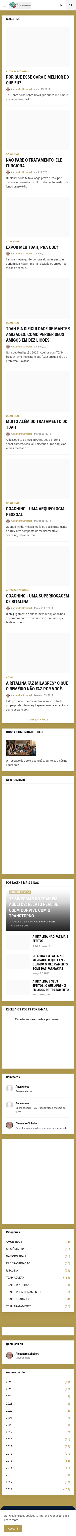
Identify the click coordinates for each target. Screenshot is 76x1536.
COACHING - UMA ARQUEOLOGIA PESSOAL (35, 511)
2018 (38, 1440)
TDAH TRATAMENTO (38, 1306)
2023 (38, 1404)
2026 (38, 1382)
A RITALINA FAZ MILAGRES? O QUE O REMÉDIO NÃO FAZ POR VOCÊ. (37, 686)
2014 (38, 1468)
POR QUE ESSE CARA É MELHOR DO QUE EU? (37, 80)
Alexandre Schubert (27, 1354)
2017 (38, 1447)
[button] (4, 5)
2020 (38, 1425)
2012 (38, 1482)
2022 (38, 1411)
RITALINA (38, 1271)
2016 (38, 1454)
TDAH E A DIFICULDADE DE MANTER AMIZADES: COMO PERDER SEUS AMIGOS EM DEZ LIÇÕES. (38, 334)
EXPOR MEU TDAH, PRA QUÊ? (32, 247)
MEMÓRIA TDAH (38, 1249)
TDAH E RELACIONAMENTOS (38, 1292)
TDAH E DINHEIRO (38, 1285)
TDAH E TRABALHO (38, 1299)
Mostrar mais (23, 1357)
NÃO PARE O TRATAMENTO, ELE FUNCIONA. (34, 163)
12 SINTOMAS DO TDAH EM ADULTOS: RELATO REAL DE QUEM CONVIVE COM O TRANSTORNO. (33, 907)
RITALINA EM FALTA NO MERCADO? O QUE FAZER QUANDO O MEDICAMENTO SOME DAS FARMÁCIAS (50, 962)
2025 (38, 1389)
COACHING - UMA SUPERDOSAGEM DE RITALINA (37, 598)
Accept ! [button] (13, 1528)
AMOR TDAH (38, 1242)
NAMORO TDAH (38, 1256)
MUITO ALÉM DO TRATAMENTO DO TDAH (36, 424)
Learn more (11, 1520)
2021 (38, 1418)
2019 (38, 1432)
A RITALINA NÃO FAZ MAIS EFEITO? (50, 939)
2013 (38, 1475)
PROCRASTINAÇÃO (38, 1263)
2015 (38, 1461)
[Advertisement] (38, 829)
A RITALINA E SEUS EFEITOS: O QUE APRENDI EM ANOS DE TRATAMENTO (51, 986)
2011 (38, 1490)
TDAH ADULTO (38, 1278)
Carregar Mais (38, 719)
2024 (38, 1397)
